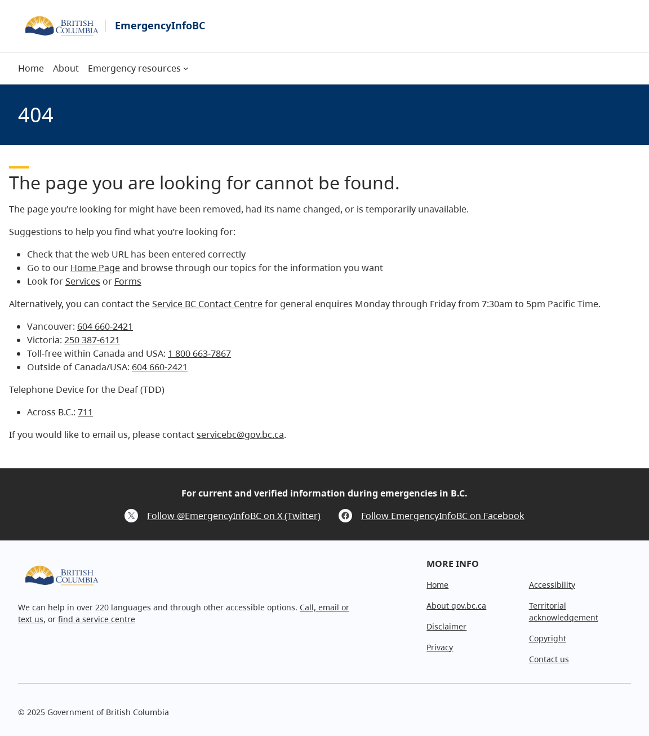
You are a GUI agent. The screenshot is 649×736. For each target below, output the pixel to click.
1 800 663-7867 (199, 353)
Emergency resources (134, 68)
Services (82, 281)
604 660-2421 (105, 326)
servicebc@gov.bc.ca (240, 434)
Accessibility (552, 584)
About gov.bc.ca (456, 605)
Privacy (439, 647)
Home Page (95, 267)
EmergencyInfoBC (160, 25)
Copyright (547, 638)
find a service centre (96, 619)
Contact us (549, 659)
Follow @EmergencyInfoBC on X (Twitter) (234, 515)
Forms (127, 281)
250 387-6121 (92, 340)
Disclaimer (446, 626)
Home (437, 584)
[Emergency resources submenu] (186, 68)
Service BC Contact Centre (207, 304)
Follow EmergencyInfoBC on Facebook (442, 515)
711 (85, 412)
